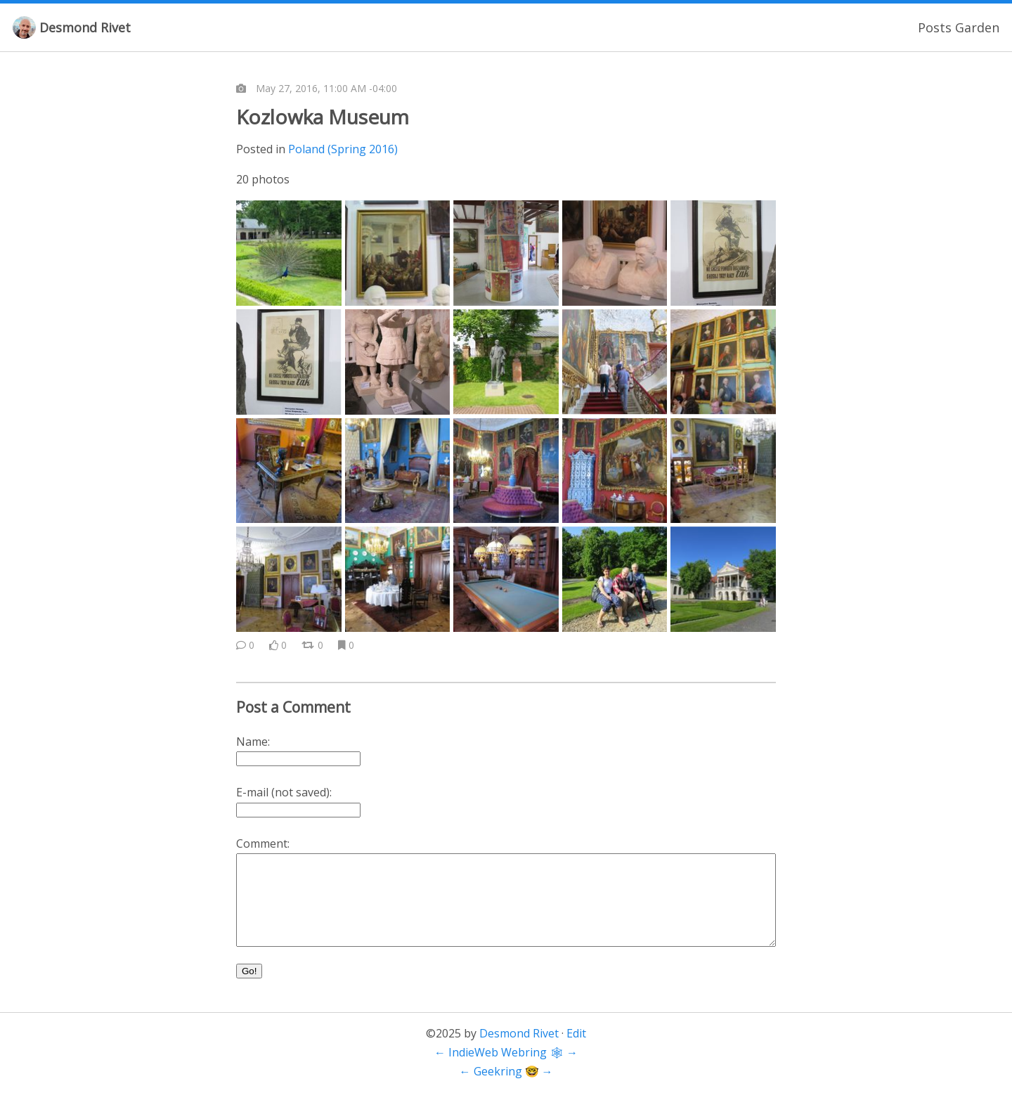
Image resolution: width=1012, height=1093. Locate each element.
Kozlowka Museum (322, 116)
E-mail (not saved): (284, 792)
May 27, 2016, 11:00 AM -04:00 (326, 88)
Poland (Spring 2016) (343, 149)
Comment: (263, 843)
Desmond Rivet (85, 27)
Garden (977, 27)
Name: (253, 741)
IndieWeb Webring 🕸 (506, 1052)
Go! (249, 971)
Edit (576, 1033)
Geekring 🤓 (506, 1071)
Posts (935, 27)
